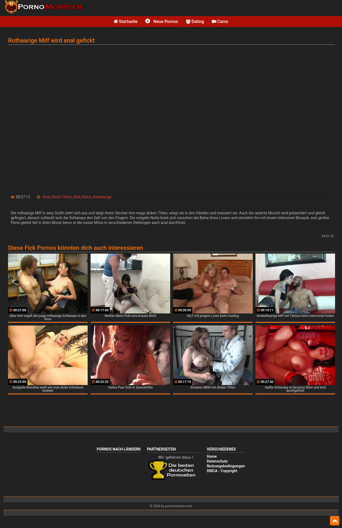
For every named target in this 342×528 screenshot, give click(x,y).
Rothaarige (102, 197)
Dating (195, 21)
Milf (76, 197)
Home (212, 456)
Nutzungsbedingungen (226, 466)
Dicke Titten (62, 197)
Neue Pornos (161, 21)
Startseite (126, 21)
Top (334, 521)
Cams (220, 21)
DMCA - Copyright (222, 471)
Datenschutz (217, 461)
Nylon (86, 197)
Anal (46, 197)
